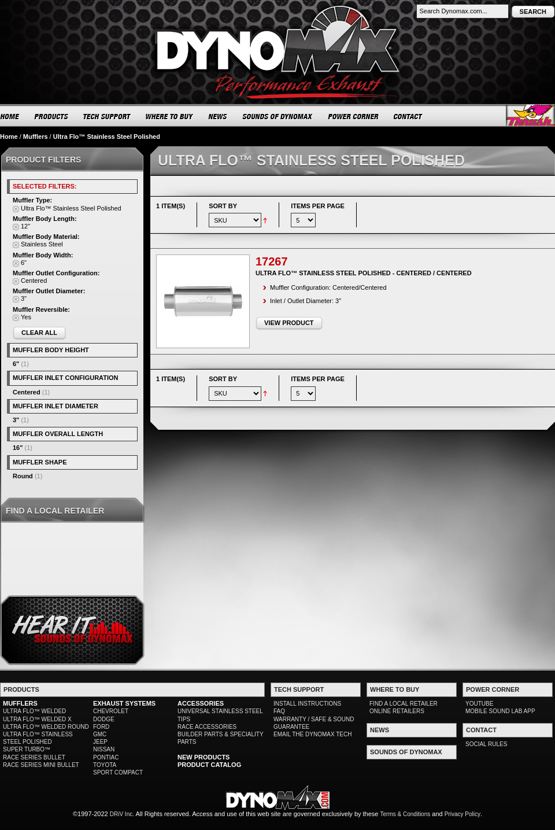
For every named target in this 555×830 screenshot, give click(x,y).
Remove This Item (16, 209)
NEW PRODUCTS (203, 757)
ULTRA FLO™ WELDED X (37, 719)
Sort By (223, 205)
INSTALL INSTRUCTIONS (307, 703)
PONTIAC (106, 757)
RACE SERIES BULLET (34, 757)
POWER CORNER (353, 116)
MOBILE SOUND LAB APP (500, 711)
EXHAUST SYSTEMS (124, 703)
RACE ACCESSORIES (206, 727)
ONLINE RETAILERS (396, 711)
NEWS (218, 116)
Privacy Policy (462, 814)
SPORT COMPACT (118, 772)
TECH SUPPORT (107, 116)
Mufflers (35, 136)
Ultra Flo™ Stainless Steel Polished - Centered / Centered (364, 273)
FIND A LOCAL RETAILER (403, 703)
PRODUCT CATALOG (209, 764)
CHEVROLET (110, 711)
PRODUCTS (51, 116)
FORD (101, 727)
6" (16, 363)
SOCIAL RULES (486, 744)
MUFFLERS (20, 703)
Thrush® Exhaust (530, 115)
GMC (99, 734)
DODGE (103, 719)
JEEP (100, 742)
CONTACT (408, 116)
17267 (272, 261)
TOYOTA (104, 765)
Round (23, 476)
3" (16, 419)
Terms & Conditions (405, 814)
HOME (10, 116)
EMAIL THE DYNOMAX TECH (312, 734)
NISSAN (103, 749)
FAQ (279, 711)
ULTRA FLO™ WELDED (34, 711)
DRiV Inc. (122, 814)
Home (9, 136)
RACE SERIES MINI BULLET (41, 765)
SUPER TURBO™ (26, 749)
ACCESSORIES (200, 703)
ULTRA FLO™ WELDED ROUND (46, 727)
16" (18, 447)
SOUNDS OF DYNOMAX (277, 116)
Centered (26, 392)
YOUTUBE (479, 703)
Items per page (318, 205)
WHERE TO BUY (170, 116)
